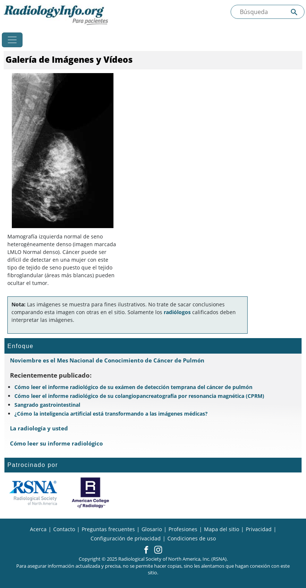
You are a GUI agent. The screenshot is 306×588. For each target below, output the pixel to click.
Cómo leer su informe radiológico (56, 443)
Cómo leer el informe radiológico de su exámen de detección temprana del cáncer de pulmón (133, 387)
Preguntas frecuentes (108, 529)
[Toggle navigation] (12, 39)
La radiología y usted (39, 428)
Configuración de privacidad (126, 538)
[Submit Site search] (294, 12)
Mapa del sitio (221, 529)
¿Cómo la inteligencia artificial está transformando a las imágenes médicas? (111, 413)
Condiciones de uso (191, 538)
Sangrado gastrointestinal (47, 404)
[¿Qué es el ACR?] (90, 492)
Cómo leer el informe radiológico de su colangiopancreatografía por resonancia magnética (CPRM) (139, 395)
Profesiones (183, 529)
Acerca (38, 529)
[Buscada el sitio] (268, 12)
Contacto (64, 529)
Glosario (152, 529)
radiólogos (177, 312)
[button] (146, 550)
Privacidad (259, 529)
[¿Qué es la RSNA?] (33, 492)
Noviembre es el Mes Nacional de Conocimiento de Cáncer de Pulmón (107, 360)
